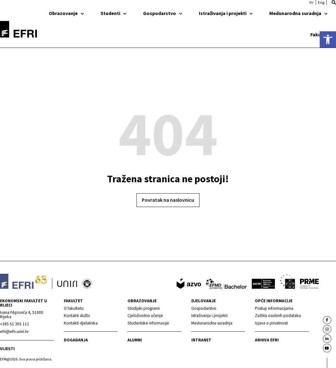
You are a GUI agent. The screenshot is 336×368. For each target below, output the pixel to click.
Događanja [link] (76, 340)
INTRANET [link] (201, 340)
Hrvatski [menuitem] (311, 2)
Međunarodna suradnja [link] (298, 13)
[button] (334, 2)
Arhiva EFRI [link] (267, 340)
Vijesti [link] (7, 348)
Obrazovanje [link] (66, 13)
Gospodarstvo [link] (162, 13)
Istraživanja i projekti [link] (226, 13)
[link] (328, 39)
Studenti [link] (114, 13)
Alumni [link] (134, 340)
